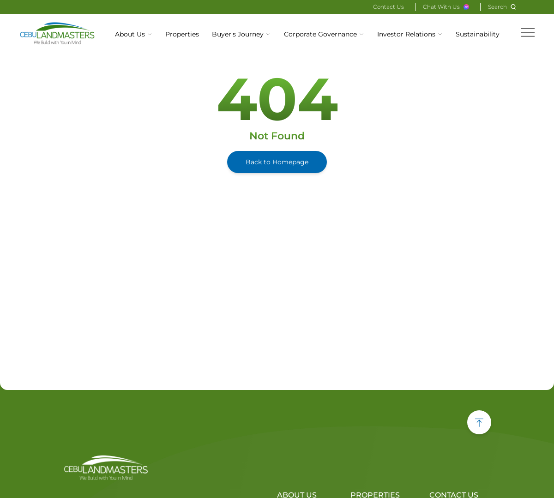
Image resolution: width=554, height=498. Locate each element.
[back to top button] (479, 422)
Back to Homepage (277, 162)
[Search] (503, 7)
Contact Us (388, 6)
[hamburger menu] (528, 32)
